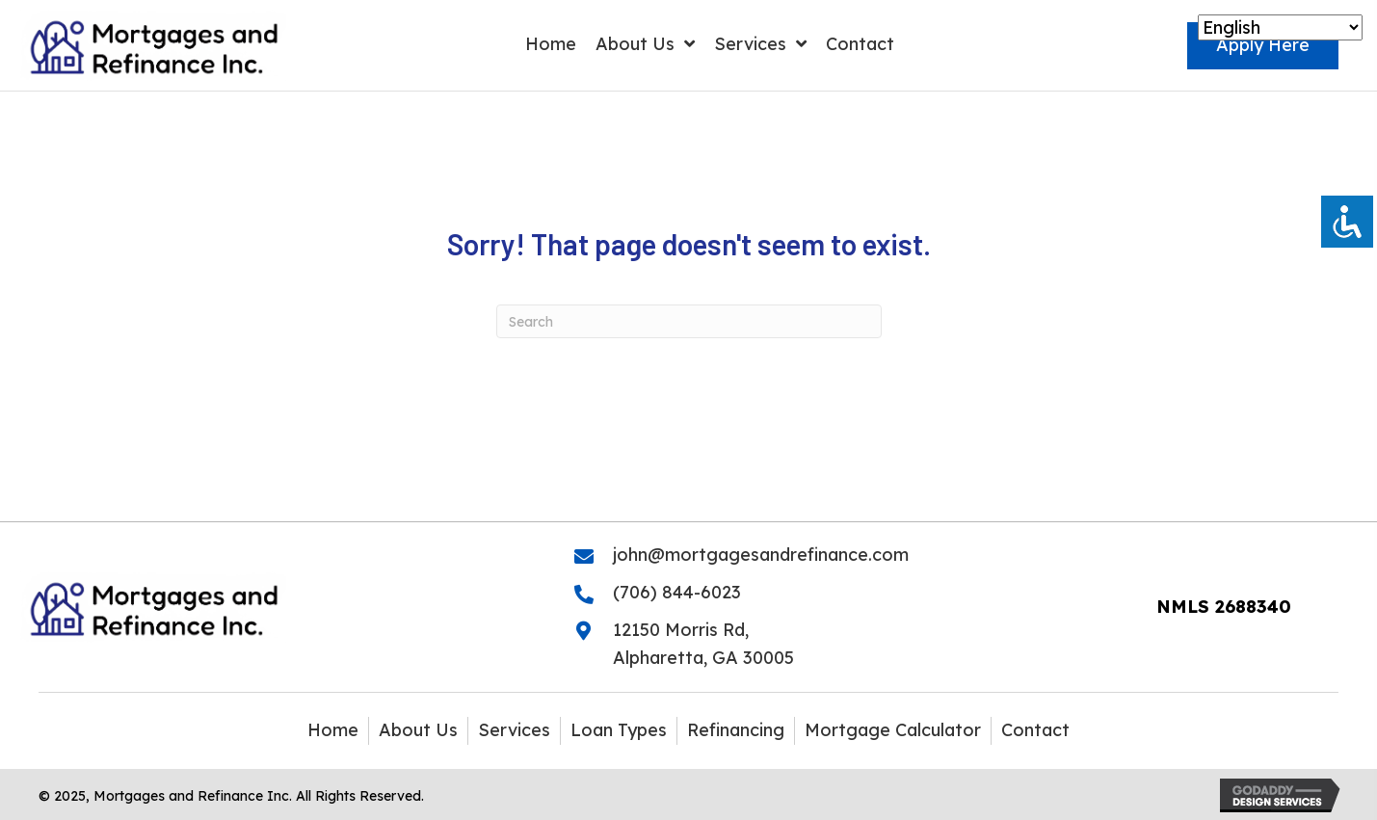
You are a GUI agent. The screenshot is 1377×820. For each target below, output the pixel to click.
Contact (1035, 730)
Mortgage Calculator (893, 730)
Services (514, 730)
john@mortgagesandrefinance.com (761, 554)
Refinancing (735, 730)
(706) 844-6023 (677, 592)
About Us (418, 730)
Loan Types (618, 730)
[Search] (689, 321)
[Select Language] (1280, 27)
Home (332, 730)
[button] (1262, 45)
